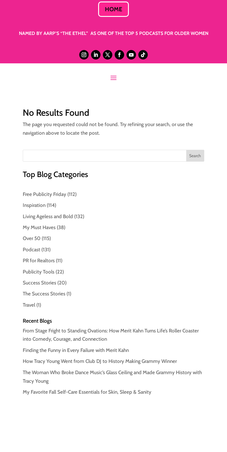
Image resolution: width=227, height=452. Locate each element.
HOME (113, 9)
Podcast (31, 249)
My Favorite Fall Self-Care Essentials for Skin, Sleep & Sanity (87, 392)
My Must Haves (39, 227)
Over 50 (31, 238)
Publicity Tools (38, 272)
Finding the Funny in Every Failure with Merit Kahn (76, 350)
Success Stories (39, 283)
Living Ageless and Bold (48, 216)
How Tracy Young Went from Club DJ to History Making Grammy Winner (100, 361)
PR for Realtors (39, 260)
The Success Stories (44, 294)
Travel (29, 305)
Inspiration (34, 205)
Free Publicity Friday (44, 194)
